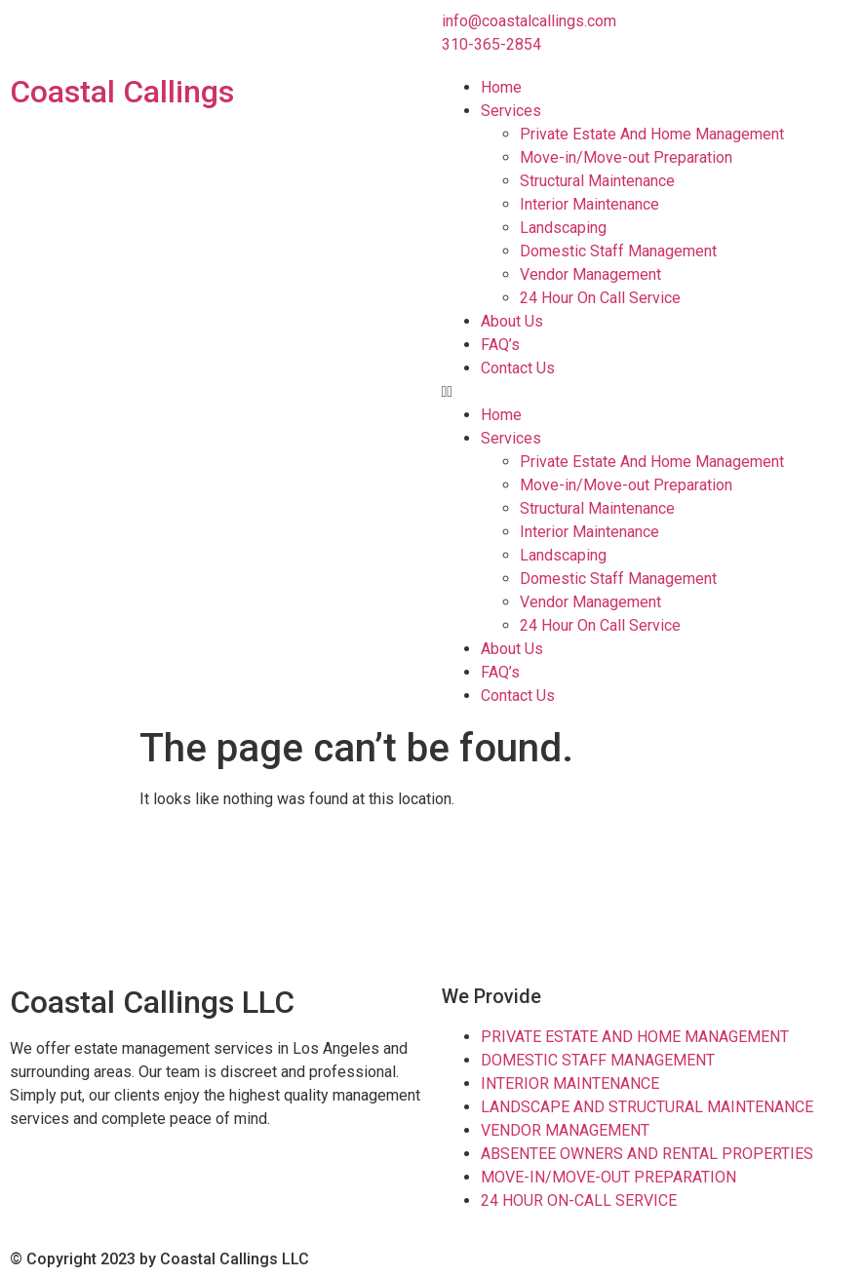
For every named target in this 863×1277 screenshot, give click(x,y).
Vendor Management (590, 274)
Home (501, 87)
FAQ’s (500, 344)
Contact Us (518, 368)
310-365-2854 (491, 44)
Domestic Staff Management (618, 251)
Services (511, 110)
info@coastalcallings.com (529, 21)
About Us (512, 321)
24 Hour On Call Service (600, 298)
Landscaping (563, 227)
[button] (648, 392)
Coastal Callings (122, 91)
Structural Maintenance (597, 181)
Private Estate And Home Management (652, 134)
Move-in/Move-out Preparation (626, 157)
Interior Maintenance (589, 204)
